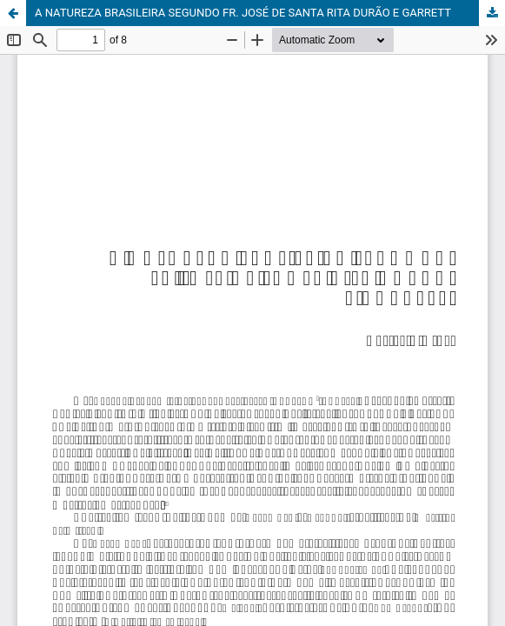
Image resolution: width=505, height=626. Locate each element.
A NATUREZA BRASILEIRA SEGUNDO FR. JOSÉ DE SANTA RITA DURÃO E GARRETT (243, 12)
